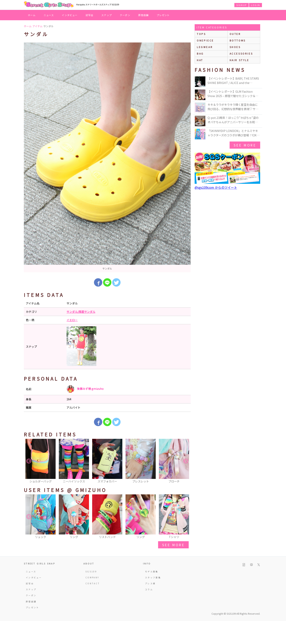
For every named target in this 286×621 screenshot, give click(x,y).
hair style (239, 60)
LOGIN (255, 5)
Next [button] (186, 461)
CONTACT (92, 583)
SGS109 (91, 571)
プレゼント (163, 15)
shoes (235, 47)
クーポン (125, 15)
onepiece (205, 40)
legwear (205, 47)
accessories (241, 53)
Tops (201, 34)
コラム (149, 589)
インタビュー (69, 15)
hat (200, 60)
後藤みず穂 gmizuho (85, 389)
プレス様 (150, 583)
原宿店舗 (143, 15)
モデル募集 (151, 571)
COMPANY (92, 577)
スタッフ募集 (153, 577)
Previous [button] (29, 461)
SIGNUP (241, 5)
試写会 (90, 15)
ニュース (49, 15)
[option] (107, 157)
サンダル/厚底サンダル (81, 312)
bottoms (238, 40)
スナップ (106, 15)
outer (235, 34)
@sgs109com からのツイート (216, 187)
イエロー (72, 320)
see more (173, 544)
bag (200, 53)
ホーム (32, 15)
